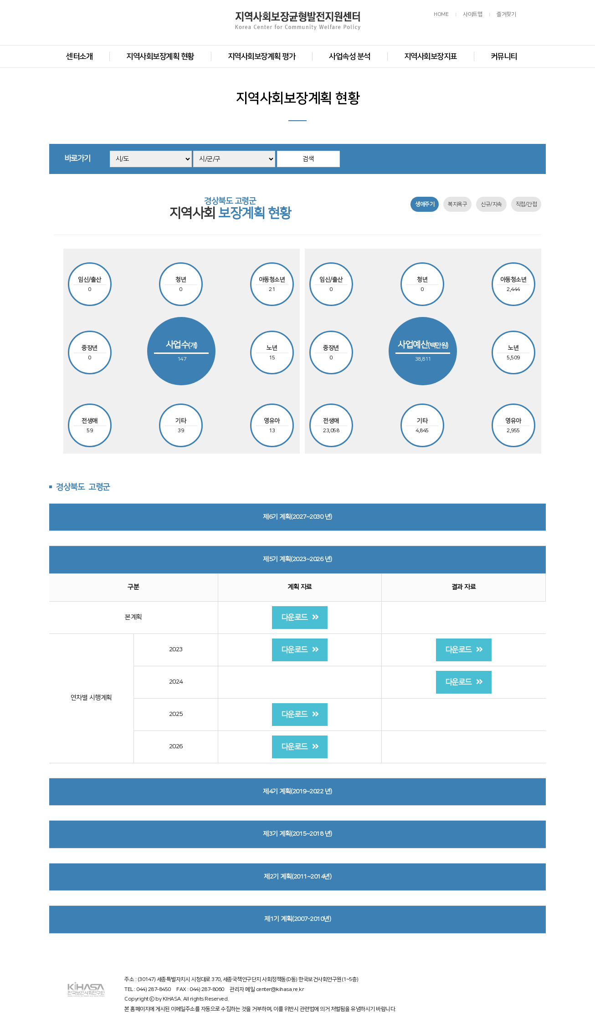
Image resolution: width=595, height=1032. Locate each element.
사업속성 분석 (349, 56)
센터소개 (79, 56)
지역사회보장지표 (430, 56)
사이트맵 (472, 14)
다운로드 (300, 617)
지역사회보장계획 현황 (160, 56)
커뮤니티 (504, 56)
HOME (441, 14)
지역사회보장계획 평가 (262, 56)
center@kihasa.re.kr (280, 989)
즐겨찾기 (506, 14)
